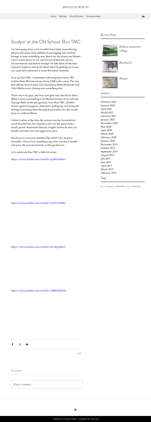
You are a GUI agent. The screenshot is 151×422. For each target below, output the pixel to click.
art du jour (109, 186)
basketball (120, 186)
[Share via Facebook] (12, 344)
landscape (136, 186)
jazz (128, 186)
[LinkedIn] (143, 16)
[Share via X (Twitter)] (19, 344)
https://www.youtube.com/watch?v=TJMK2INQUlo (38, 290)
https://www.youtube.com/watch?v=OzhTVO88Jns (38, 203)
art (102, 186)
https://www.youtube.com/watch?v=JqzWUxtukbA (38, 159)
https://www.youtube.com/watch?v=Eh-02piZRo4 (38, 246)
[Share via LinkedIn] (27, 344)
